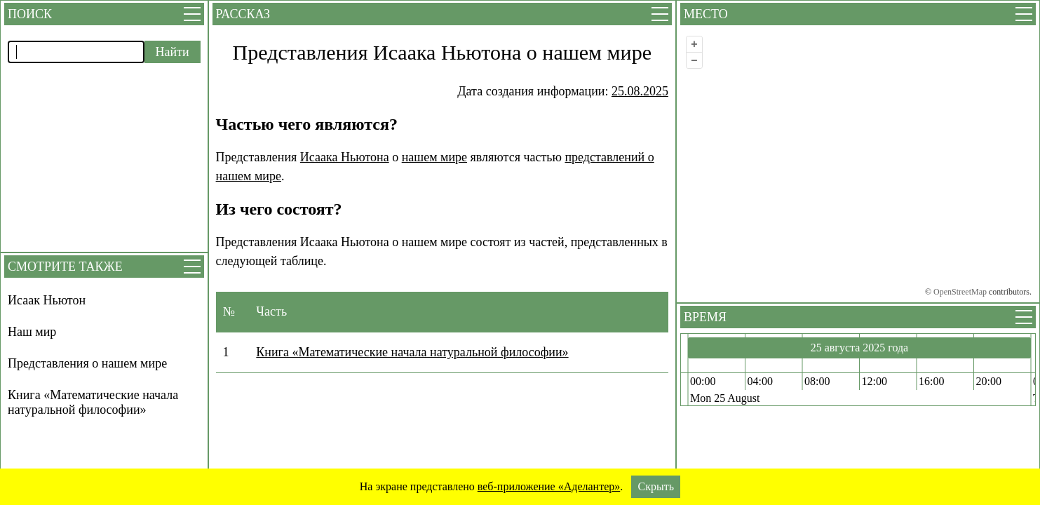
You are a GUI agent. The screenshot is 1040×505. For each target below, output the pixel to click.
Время (705, 317)
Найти (172, 52)
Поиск (30, 14)
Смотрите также (65, 267)
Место (706, 14)
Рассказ (243, 14)
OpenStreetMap (960, 292)
